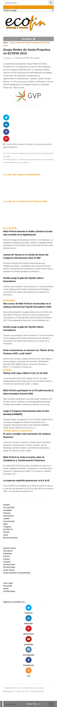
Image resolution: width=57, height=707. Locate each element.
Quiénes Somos (9, 548)
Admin (5, 589)
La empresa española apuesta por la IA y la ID (26, 480)
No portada (35, 58)
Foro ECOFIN (8, 508)
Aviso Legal (8, 583)
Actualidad (7, 510)
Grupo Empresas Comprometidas (16, 573)
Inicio (5, 42)
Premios (6, 556)
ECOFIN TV (8, 529)
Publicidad (7, 554)
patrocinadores (10, 147)
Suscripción (8, 551)
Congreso (7, 527)
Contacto (6, 562)
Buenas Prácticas (10, 538)
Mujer (5, 524)
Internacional (8, 516)
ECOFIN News (9, 567)
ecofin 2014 (11, 144)
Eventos (6, 559)
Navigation (27, 39)
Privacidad (7, 586)
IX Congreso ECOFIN (21, 58)
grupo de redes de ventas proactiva (35, 144)
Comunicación (9, 521)
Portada (6, 505)
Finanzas (7, 513)
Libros (5, 535)
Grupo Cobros (9, 570)
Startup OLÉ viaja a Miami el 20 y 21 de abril (25, 373)
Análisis (6, 518)
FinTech (6, 532)
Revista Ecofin (9, 564)
